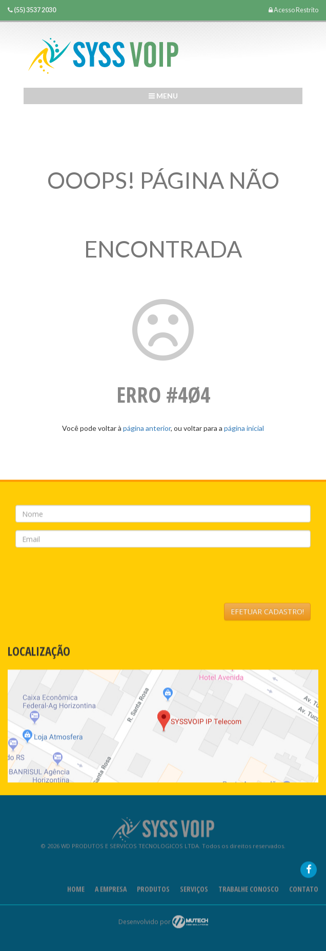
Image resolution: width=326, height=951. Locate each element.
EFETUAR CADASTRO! (267, 614)
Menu (163, 95)
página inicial (244, 428)
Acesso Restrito (293, 10)
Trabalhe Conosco (248, 891)
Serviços (194, 891)
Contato (303, 891)
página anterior (147, 428)
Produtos (153, 891)
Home (76, 891)
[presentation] (93, 578)
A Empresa (111, 891)
